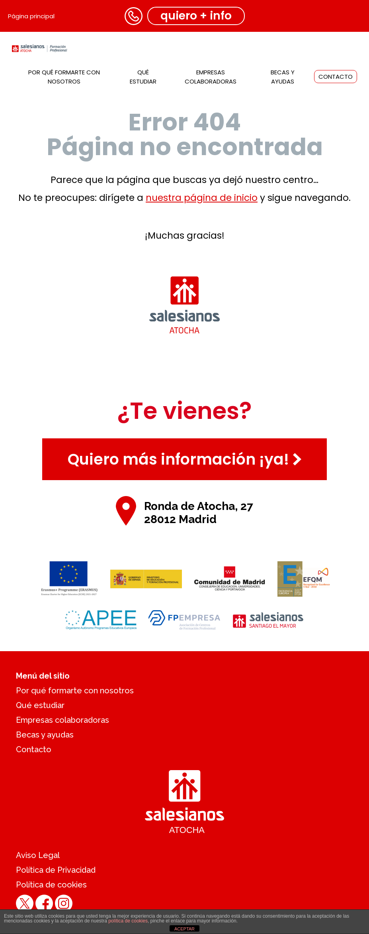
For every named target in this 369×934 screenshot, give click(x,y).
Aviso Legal (38, 855)
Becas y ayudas (45, 734)
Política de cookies (51, 884)
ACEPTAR (184, 928)
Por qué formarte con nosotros (75, 690)
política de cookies (128, 921)
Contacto (335, 76)
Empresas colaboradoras (62, 720)
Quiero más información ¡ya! (184, 459)
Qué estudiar (40, 705)
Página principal (31, 16)
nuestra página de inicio (202, 197)
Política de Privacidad (56, 870)
